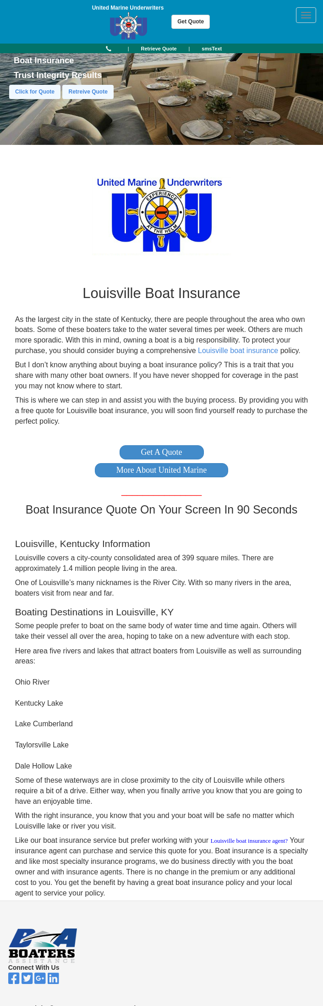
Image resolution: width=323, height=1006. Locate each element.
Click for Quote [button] (35, 91)
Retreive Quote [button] (87, 91)
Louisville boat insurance (238, 350)
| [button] (128, 48)
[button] (162, 452)
